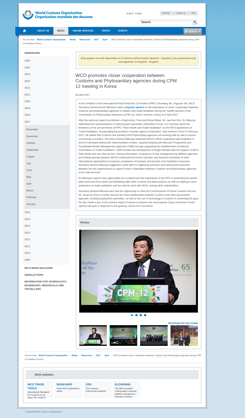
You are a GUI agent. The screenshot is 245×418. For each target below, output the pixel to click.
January (30, 204)
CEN (88, 384)
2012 (27, 239)
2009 (27, 259)
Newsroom (84, 39)
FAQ (193, 13)
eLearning (123, 384)
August (30, 156)
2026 (27, 60)
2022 (27, 87)
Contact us (181, 13)
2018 (27, 114)
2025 (27, 67)
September (32, 149)
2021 (27, 94)
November (32, 136)
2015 (27, 219)
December (32, 129)
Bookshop (64, 384)
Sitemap (166, 13)
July (28, 163)
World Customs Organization (51, 39)
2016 (27, 212)
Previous (82, 319)
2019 (27, 108)
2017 (96, 39)
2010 (27, 252)
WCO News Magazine (38, 268)
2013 (27, 232)
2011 (27, 246)
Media (73, 39)
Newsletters (33, 274)
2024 (27, 74)
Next (197, 319)
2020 (27, 101)
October (30, 142)
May (28, 176)
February (31, 197)
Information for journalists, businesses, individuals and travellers (45, 285)
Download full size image (183, 323)
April (105, 39)
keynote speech (134, 107)
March (29, 190)
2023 (27, 81)
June (29, 170)
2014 (27, 225)
